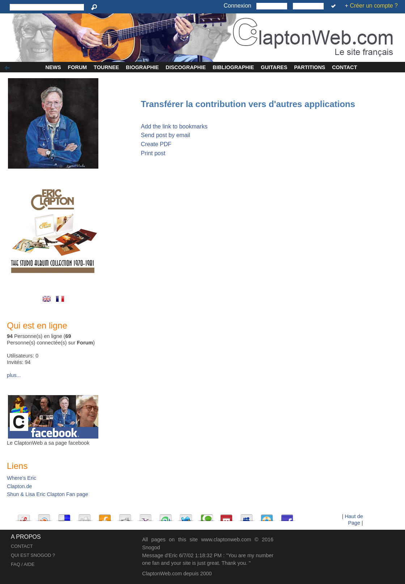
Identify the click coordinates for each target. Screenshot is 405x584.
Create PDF (156, 144)
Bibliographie (233, 67)
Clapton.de (19, 486)
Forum (77, 67)
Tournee (106, 67)
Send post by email (165, 135)
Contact (344, 67)
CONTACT (22, 546)
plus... (14, 375)
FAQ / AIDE (22, 564)
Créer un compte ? (374, 6)
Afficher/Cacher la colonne (8, 68)
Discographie (186, 67)
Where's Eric (21, 478)
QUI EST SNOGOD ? (33, 555)
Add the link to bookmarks (174, 126)
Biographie (142, 67)
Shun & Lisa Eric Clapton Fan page (47, 494)
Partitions (309, 67)
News (53, 67)
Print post (153, 153)
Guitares (274, 67)
